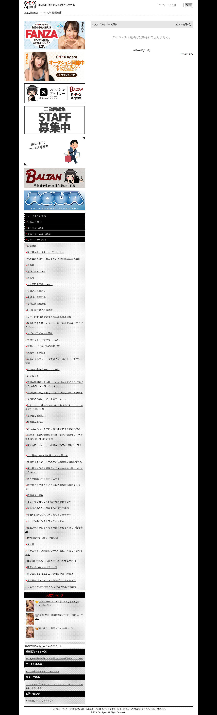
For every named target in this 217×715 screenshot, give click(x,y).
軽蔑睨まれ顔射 (35, 495)
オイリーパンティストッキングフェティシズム (51, 580)
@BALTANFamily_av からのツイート (43, 646)
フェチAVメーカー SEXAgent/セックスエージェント (30, 5)
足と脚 (30, 544)
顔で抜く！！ (34, 376)
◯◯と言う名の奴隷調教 (40, 310)
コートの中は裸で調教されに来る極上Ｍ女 (49, 317)
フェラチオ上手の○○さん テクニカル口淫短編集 (52, 587)
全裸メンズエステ (36, 291)
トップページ (31, 12)
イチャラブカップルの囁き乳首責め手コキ (49, 502)
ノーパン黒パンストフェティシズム (45, 521)
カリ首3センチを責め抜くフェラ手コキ (47, 455)
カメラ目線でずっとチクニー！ (43, 479)
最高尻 (30, 278)
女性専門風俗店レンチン (40, 284)
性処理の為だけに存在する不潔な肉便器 (48, 508)
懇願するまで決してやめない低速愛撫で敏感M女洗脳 (54, 462)
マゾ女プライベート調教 (40, 333)
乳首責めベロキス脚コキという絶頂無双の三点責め (53, 259)
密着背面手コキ (35, 422)
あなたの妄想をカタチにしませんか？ (42, 671)
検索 (188, 5)
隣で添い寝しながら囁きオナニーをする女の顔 (51, 561)
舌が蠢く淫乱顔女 (36, 415)
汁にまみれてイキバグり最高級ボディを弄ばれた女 (53, 428)
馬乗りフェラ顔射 (36, 352)
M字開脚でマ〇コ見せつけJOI (42, 538)
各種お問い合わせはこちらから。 (40, 701)
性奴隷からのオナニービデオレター (45, 252)
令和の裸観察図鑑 (36, 304)
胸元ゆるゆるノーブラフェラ (42, 567)
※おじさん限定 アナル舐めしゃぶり (47, 399)
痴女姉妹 (31, 246)
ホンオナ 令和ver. (36, 271)
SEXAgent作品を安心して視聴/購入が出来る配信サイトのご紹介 (54, 658)
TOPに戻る (187, 54)
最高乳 (30, 265)
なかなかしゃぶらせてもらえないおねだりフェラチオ (55, 392)
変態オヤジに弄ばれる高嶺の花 (43, 346)
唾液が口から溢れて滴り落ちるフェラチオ (49, 514)
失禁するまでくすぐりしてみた (43, 340)
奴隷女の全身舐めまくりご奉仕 (43, 369)
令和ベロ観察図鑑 (36, 297)
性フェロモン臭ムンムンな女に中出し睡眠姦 (50, 574)
